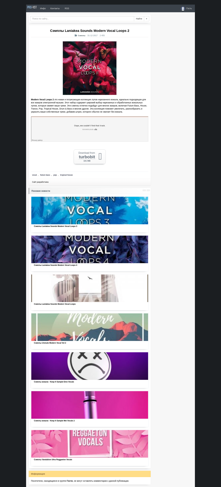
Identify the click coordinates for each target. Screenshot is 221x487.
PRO (35, 8)
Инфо (49, 8)
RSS (73, 8)
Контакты (61, 8)
